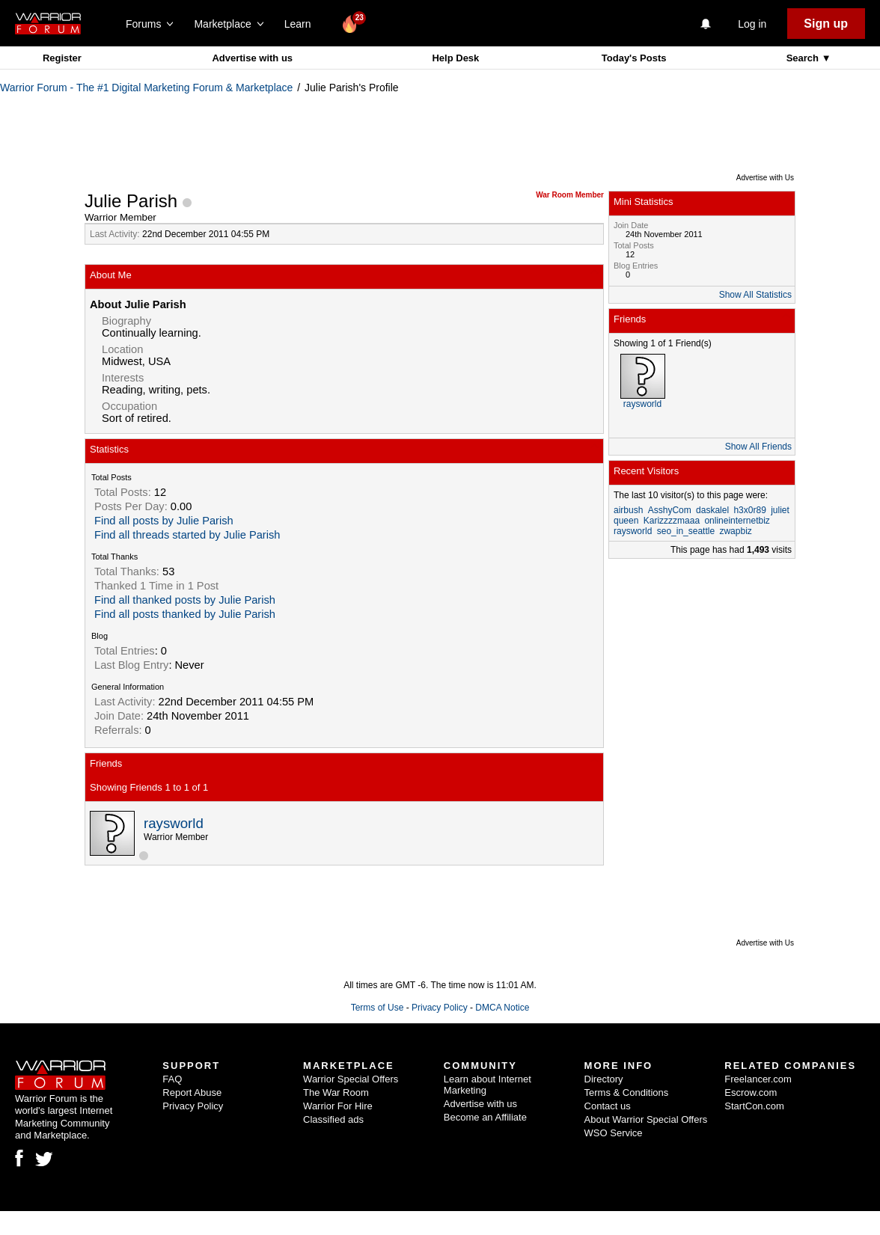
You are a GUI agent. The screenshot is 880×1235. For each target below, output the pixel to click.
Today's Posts (634, 58)
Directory (603, 1079)
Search (804, 58)
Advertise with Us (765, 178)
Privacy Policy (440, 1007)
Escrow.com (750, 1092)
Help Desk (455, 58)
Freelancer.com (758, 1079)
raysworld (174, 823)
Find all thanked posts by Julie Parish (184, 600)
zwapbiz (735, 531)
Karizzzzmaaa (672, 520)
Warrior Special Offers (350, 1079)
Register (62, 58)
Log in (752, 24)
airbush (628, 510)
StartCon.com (753, 1106)
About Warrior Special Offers (646, 1119)
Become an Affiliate (485, 1117)
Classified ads (333, 1119)
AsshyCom (669, 510)
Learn (302, 24)
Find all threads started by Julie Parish (187, 535)
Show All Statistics (755, 294)
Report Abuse (191, 1092)
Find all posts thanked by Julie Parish (184, 614)
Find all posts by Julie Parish (163, 521)
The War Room (336, 1092)
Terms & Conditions (626, 1092)
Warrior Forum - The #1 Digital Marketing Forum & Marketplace (146, 88)
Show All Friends (758, 446)
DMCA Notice (502, 1007)
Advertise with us (252, 58)
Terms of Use (377, 1007)
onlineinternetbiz (736, 520)
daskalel (712, 510)
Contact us (607, 1106)
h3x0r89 (749, 510)
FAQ (172, 1079)
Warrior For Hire (338, 1106)
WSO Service (613, 1133)
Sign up (826, 23)
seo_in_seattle (686, 531)
